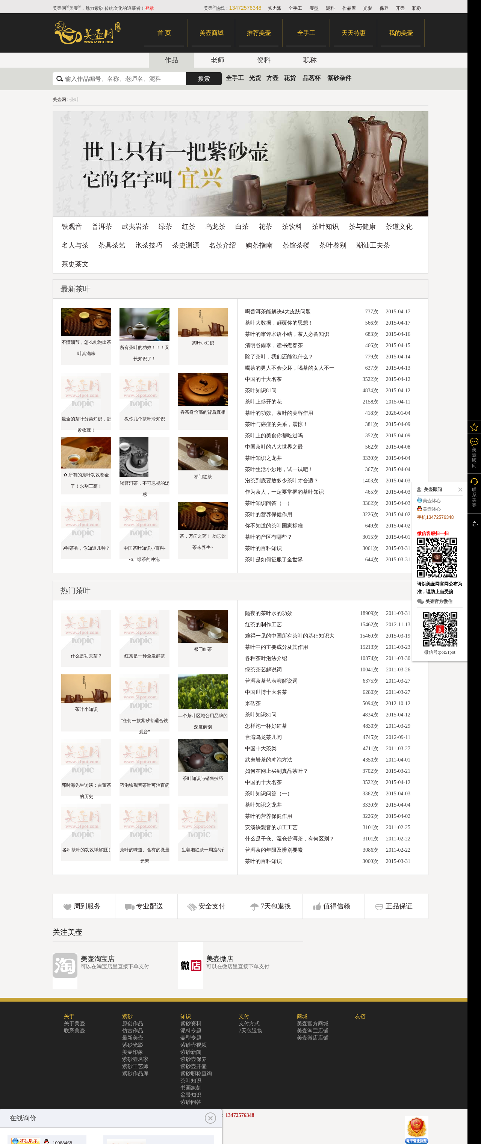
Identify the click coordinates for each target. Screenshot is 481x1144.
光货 (255, 78)
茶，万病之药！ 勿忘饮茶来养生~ (203, 541)
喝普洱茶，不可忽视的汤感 (144, 489)
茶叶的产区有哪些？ (268, 537)
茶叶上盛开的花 (263, 402)
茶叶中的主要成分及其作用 (276, 647)
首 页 (164, 33)
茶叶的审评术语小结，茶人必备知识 (287, 334)
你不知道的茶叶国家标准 (274, 526)
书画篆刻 (190, 1088)
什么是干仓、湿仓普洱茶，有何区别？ (289, 839)
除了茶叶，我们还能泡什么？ (279, 357)
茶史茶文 (75, 264)
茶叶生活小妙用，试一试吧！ (279, 469)
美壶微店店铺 (312, 1038)
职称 (416, 8)
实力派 (274, 8)
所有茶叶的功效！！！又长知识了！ (144, 353)
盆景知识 (190, 1095)
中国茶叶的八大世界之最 (274, 447)
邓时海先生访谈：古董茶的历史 (86, 791)
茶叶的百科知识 (263, 548)
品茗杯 (312, 78)
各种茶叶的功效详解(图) (86, 849)
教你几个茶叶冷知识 (144, 419)
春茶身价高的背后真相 (202, 412)
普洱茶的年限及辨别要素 (274, 850)
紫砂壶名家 (135, 1059)
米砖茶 (253, 703)
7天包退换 (276, 906)
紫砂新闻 (190, 1052)
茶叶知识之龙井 (263, 458)
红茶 (188, 226)
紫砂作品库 (135, 1073)
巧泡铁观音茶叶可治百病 (144, 785)
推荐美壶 (259, 33)
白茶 (242, 226)
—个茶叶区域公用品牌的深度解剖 (203, 721)
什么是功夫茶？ (86, 656)
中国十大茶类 (261, 748)
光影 (367, 8)
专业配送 (149, 906)
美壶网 (59, 99)
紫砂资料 (190, 1023)
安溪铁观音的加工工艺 (271, 827)
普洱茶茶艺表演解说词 (271, 681)
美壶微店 (219, 959)
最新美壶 (132, 1038)
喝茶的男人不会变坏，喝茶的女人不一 (289, 368)
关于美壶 (74, 1023)
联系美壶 (74, 1031)
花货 (290, 78)
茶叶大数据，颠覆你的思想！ (279, 323)
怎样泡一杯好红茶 (266, 726)
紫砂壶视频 (193, 1045)
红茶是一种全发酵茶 (144, 656)
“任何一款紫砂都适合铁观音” (144, 726)
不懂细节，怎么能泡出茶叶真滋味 (86, 348)
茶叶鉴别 (332, 245)
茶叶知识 (325, 226)
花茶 (265, 226)
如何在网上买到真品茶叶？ (276, 771)
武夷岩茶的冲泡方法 (268, 760)
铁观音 (72, 226)
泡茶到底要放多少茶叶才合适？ (282, 481)
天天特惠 (354, 33)
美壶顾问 (474, 457)
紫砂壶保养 (193, 1059)
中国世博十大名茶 (266, 692)
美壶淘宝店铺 (312, 1031)
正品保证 (399, 906)
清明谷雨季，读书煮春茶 (274, 345)
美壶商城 (212, 33)
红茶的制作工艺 (263, 624)
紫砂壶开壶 (193, 1066)
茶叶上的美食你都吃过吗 (274, 435)
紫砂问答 (190, 1102)
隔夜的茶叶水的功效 (268, 613)
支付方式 (249, 1023)
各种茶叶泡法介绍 (266, 658)
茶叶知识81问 (261, 390)
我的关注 (474, 427)
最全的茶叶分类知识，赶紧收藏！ (86, 424)
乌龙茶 (215, 226)
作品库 (349, 8)
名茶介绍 (222, 245)
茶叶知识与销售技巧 (203, 778)
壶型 (314, 8)
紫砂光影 (132, 1045)
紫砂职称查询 (196, 1073)
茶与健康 (362, 226)
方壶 (272, 78)
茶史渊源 (185, 245)
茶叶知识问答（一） (268, 503)
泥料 (330, 8)
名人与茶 (75, 245)
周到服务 (87, 906)
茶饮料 (292, 226)
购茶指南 (259, 245)
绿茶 (165, 226)
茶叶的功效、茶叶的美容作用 (279, 413)
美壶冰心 (432, 500)
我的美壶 (401, 33)
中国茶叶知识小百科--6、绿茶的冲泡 (145, 554)
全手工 (295, 8)
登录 (149, 8)
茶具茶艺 (112, 245)
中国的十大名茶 (263, 379)
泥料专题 (190, 1031)
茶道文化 (399, 226)
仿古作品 (132, 1031)
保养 (384, 8)
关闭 (459, 489)
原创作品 (132, 1023)
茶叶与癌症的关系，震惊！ (276, 424)
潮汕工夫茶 (373, 245)
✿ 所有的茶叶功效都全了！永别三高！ (86, 480)
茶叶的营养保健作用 (268, 514)
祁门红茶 (203, 476)
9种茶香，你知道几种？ (86, 548)
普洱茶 (102, 226)
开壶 (400, 8)
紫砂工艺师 (135, 1066)
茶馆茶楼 (296, 245)
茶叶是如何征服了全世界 (274, 559)
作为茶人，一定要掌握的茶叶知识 (284, 492)
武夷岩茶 (135, 226)
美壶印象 (132, 1052)
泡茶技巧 (148, 245)
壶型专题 (190, 1038)
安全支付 (211, 906)
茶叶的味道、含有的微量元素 (144, 855)
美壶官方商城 (312, 1023)
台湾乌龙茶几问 (263, 737)
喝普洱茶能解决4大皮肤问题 (278, 311)
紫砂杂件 (339, 78)
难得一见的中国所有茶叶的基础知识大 (289, 636)
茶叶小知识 (203, 343)
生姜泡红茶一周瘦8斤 (203, 849)
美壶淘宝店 (98, 959)
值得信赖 (336, 906)
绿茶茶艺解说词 (263, 669)
